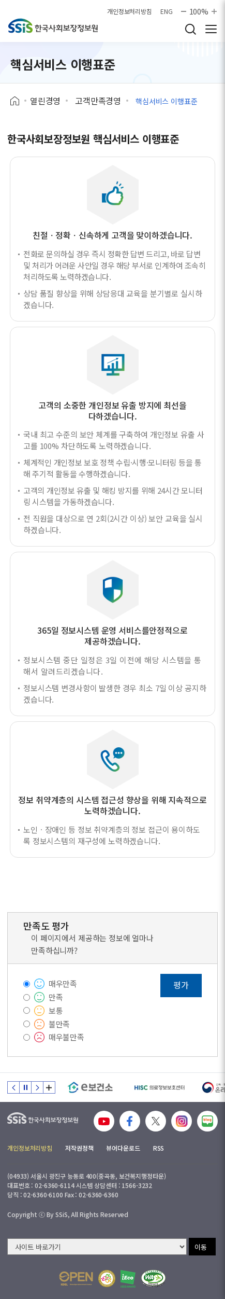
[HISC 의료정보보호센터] (159, 1087)
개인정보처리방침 (129, 11)
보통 (56, 1010)
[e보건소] (90, 1087)
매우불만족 (66, 1036)
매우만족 (63, 983)
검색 (190, 29)
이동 (200, 1247)
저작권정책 (79, 1147)
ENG (166, 11)
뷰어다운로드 (123, 1147)
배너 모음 (49, 1087)
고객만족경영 (98, 100)
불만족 (59, 1023)
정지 (25, 1087)
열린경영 (45, 100)
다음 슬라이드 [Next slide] (37, 1087)
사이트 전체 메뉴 (211, 29)
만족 (56, 996)
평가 (181, 985)
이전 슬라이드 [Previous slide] (13, 1087)
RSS (158, 1147)
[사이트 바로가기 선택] (97, 1246)
